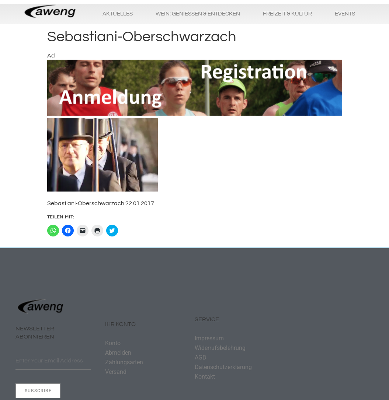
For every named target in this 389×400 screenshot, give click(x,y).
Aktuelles (118, 14)
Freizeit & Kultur (287, 14)
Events (345, 14)
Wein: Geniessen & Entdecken (198, 14)
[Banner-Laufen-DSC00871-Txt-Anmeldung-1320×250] (194, 114)
